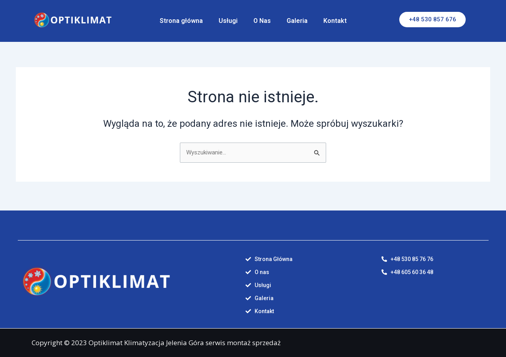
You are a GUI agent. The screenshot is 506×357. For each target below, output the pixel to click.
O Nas (262, 20)
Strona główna (181, 20)
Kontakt (335, 20)
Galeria (297, 20)
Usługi (228, 20)
